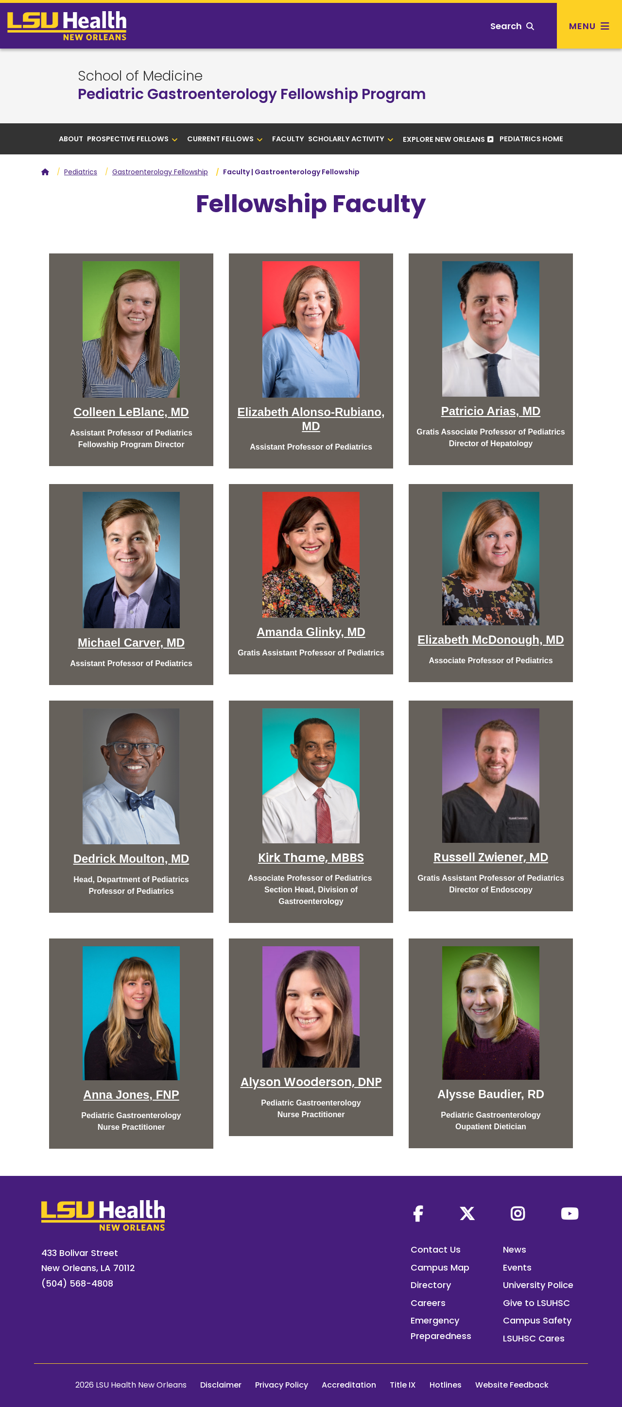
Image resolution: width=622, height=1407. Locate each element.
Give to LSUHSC (536, 1303)
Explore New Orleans (444, 139)
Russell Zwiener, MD (490, 857)
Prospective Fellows (132, 139)
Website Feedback (512, 1384)
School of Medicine (140, 76)
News (514, 1249)
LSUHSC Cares (534, 1338)
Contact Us (436, 1249)
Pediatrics (80, 172)
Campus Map (440, 1267)
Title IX (403, 1384)
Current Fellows (225, 139)
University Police (538, 1285)
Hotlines (446, 1384)
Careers (428, 1303)
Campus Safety (537, 1320)
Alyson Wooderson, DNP (311, 1082)
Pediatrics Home (531, 139)
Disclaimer (221, 1384)
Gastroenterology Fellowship (160, 172)
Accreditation (349, 1384)
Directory (431, 1285)
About (71, 139)
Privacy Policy (281, 1384)
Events (517, 1267)
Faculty (288, 139)
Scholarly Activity (351, 139)
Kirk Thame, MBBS (311, 858)
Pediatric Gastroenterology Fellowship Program (252, 94)
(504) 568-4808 (77, 1283)
